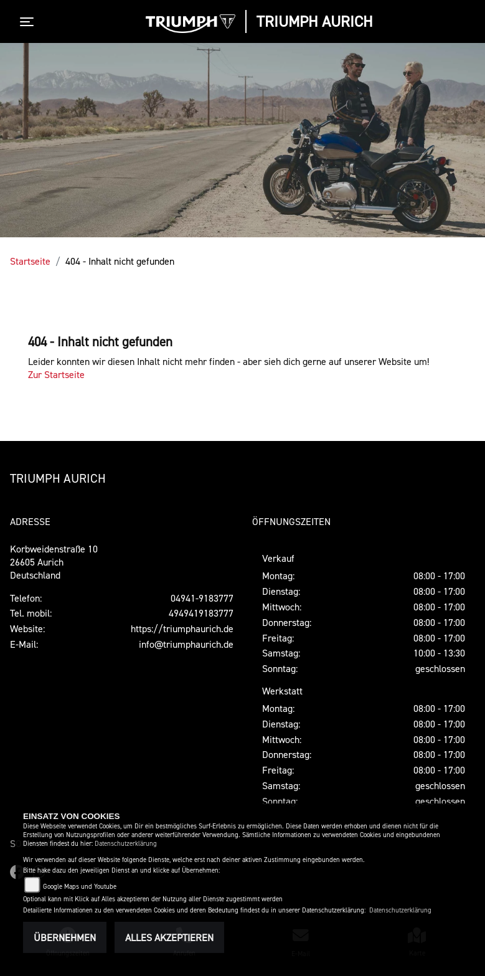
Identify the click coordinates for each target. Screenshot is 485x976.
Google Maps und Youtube (79, 887)
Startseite (30, 261)
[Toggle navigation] (29, 21)
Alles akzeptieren (169, 937)
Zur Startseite (56, 374)
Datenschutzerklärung (126, 844)
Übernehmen (65, 937)
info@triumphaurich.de (186, 644)
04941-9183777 (202, 598)
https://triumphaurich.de (182, 628)
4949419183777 (201, 613)
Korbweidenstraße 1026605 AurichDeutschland (54, 561)
